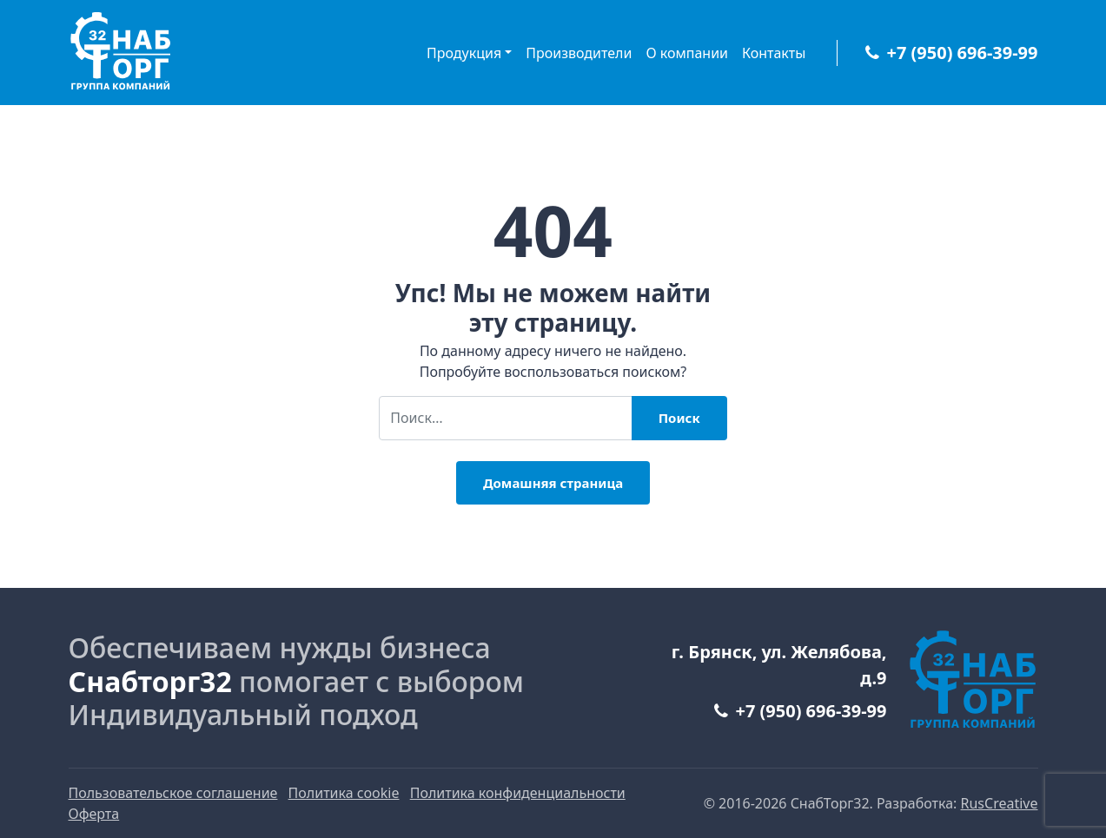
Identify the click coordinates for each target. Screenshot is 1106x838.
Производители (579, 53)
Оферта (94, 813)
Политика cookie (344, 792)
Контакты (773, 53)
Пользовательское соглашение (173, 792)
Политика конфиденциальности (518, 792)
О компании (687, 53)
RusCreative (999, 803)
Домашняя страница (553, 483)
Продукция (464, 53)
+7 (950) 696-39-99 (951, 52)
